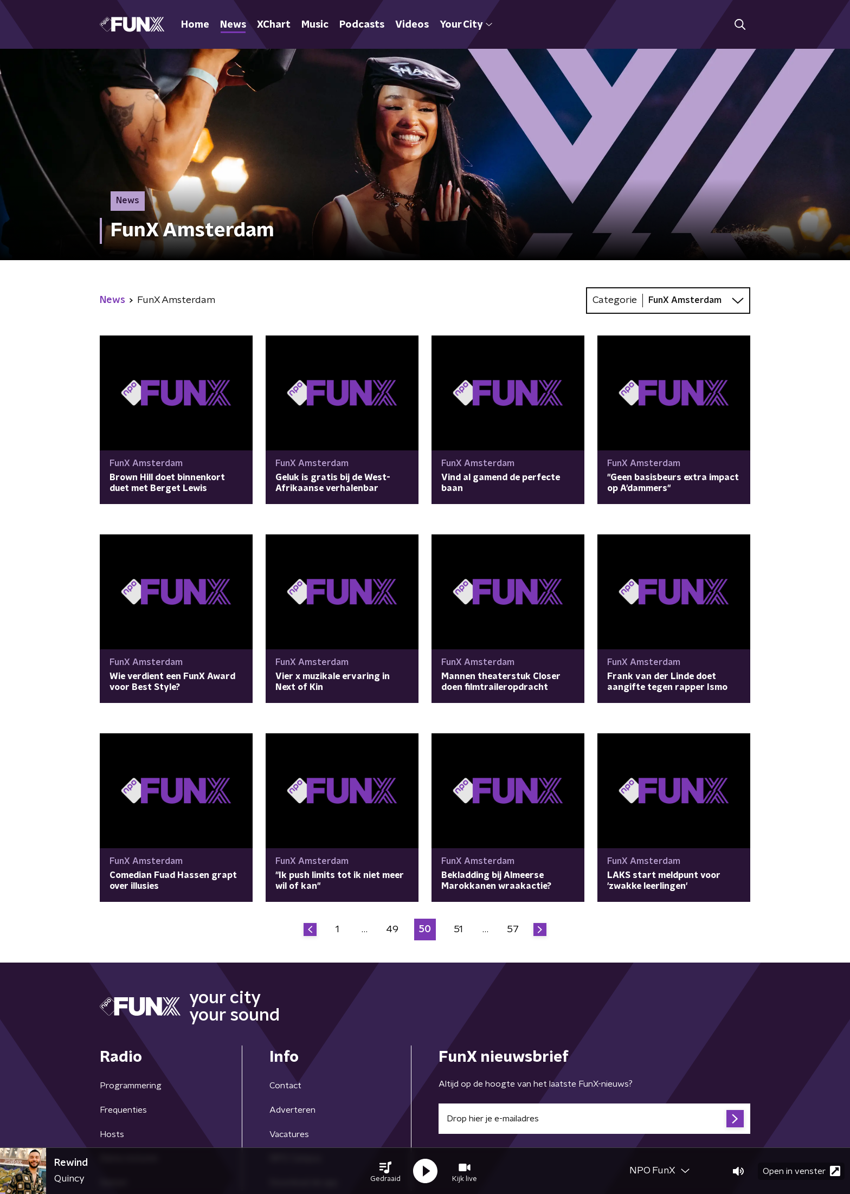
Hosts (112, 1134)
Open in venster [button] (801, 1171)
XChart (274, 25)
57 (513, 929)
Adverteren (292, 1110)
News (233, 25)
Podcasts (361, 25)
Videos (412, 25)
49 (392, 929)
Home (195, 25)
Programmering (131, 1085)
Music (315, 25)
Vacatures (289, 1134)
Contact (285, 1085)
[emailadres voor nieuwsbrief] (594, 1118)
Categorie (615, 300)
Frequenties (123, 1110)
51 (458, 929)
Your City (466, 25)
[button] (385, 1171)
